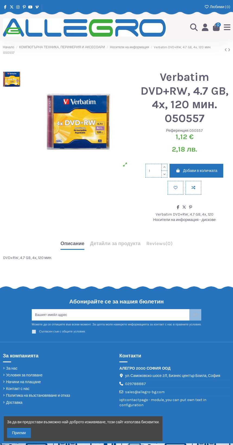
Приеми (19, 433)
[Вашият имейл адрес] (111, 315)
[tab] (159, 245)
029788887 (135, 385)
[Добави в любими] (175, 188)
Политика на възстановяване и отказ (38, 397)
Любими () (217, 7)
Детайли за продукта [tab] (115, 243)
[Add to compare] (193, 188)
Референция (177, 130)
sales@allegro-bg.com (145, 393)
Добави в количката (196, 170)
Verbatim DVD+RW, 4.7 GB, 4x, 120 (184, 214)
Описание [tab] (72, 243)
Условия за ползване (24, 376)
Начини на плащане (23, 384)
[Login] (204, 27)
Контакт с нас (18, 390)
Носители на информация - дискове (184, 219)
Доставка (14, 404)
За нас (12, 370)
